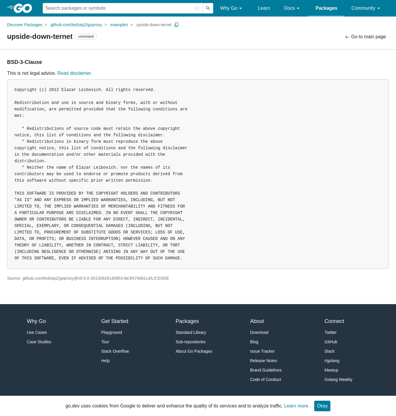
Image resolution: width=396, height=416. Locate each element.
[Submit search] (208, 8)
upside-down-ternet (154, 24)
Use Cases (37, 332)
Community (367, 8)
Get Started (114, 321)
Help (105, 360)
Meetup (331, 370)
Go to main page (365, 37)
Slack (330, 351)
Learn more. (297, 405)
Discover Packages (24, 24)
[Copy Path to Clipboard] (176, 24)
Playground (111, 332)
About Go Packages (194, 351)
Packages (326, 8)
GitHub (331, 341)
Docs (293, 8)
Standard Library (191, 332)
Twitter (331, 332)
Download (259, 332)
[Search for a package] (123, 8)
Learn (264, 8)
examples (119, 24)
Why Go (232, 8)
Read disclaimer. (74, 73)
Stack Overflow (115, 351)
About (257, 321)
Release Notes (263, 360)
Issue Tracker (262, 351)
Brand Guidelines (266, 370)
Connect (334, 321)
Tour (105, 341)
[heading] (25, 8)
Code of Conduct (265, 379)
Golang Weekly (338, 379)
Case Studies (39, 341)
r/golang (332, 360)
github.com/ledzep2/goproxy (76, 24)
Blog (254, 341)
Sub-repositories (191, 341)
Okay (322, 405)
